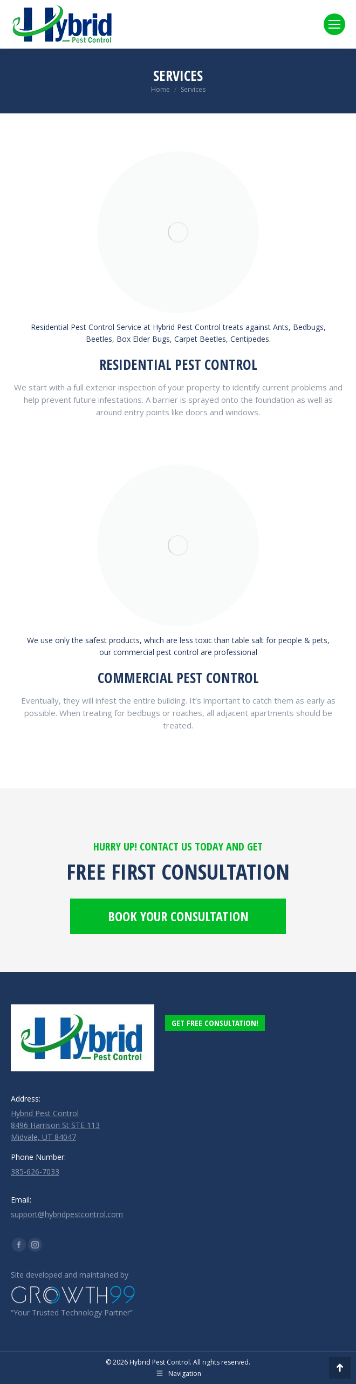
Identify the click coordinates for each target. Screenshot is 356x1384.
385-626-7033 (35, 1171)
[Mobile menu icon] (334, 24)
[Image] (178, 232)
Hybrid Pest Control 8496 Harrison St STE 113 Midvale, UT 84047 (55, 1125)
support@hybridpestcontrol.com (67, 1214)
